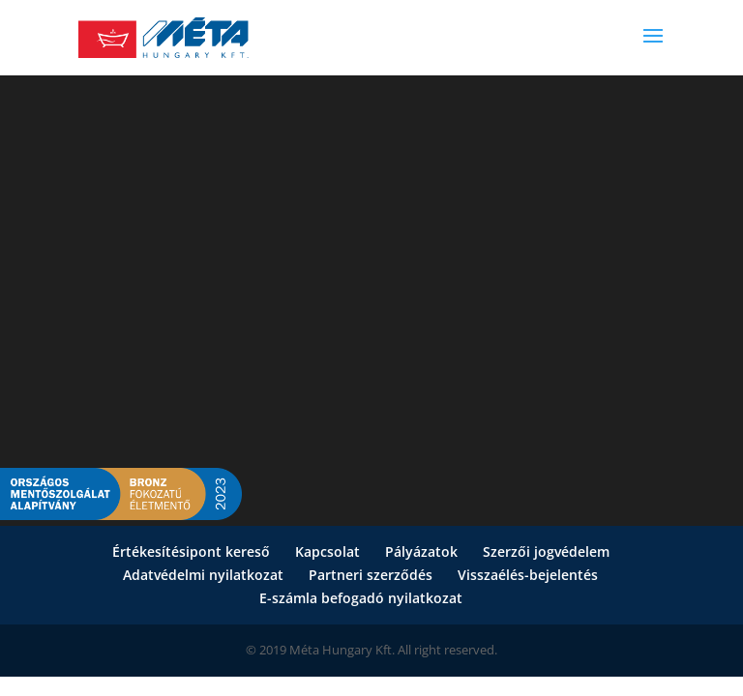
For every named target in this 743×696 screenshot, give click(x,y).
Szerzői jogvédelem (546, 551)
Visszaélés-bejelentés (528, 575)
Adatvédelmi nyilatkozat (203, 575)
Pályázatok (421, 551)
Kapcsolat (327, 551)
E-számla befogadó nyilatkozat (360, 598)
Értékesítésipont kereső (191, 551)
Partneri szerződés (370, 575)
